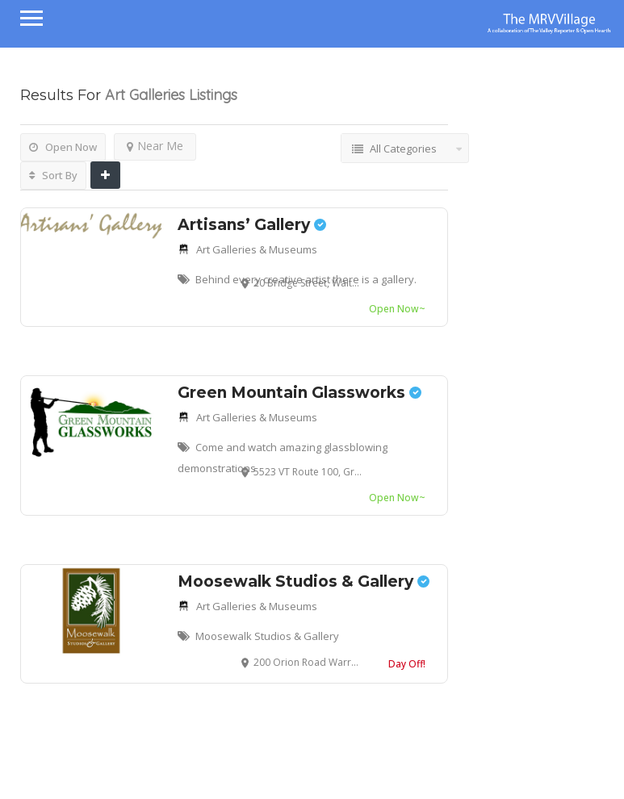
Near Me (155, 145)
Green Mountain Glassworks (299, 392)
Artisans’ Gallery (252, 224)
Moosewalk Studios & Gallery (303, 581)
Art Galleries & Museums (256, 249)
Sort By (53, 175)
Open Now (63, 147)
